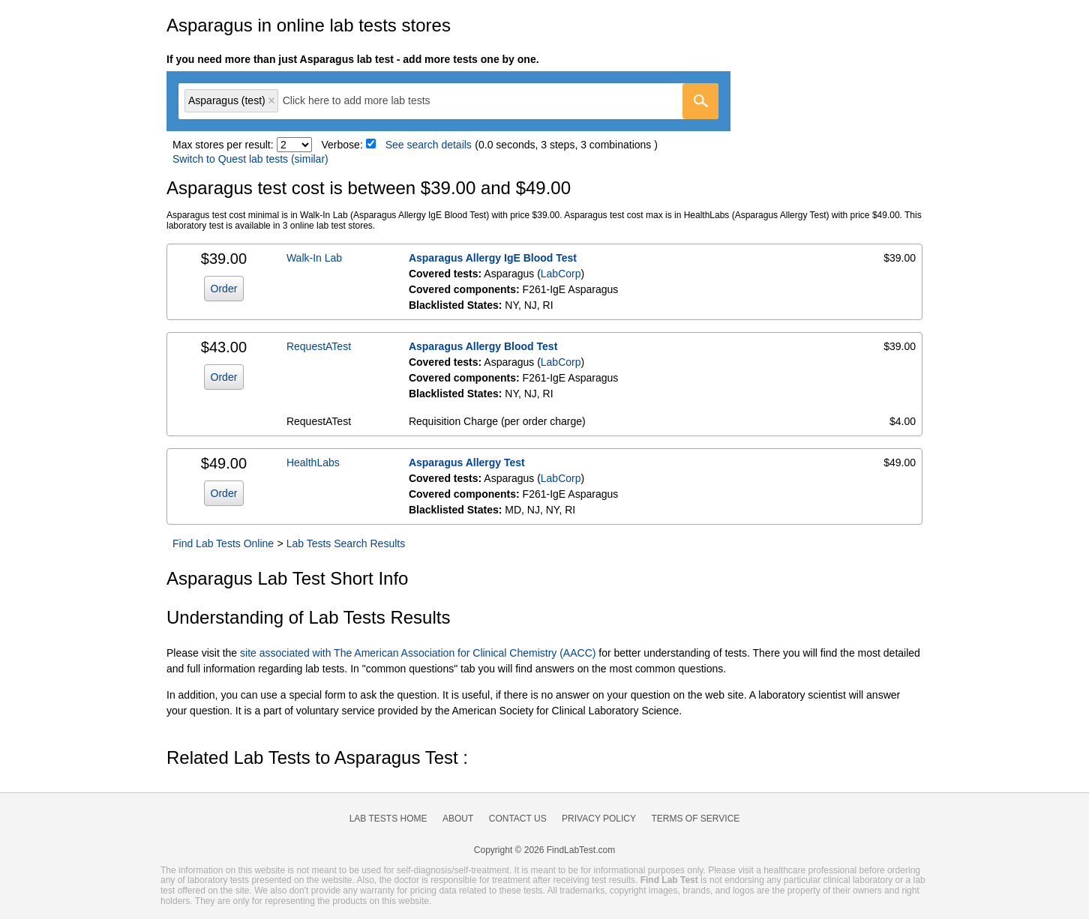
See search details (429, 145)
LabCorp (561, 274)
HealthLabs (313, 462)
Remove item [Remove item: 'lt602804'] (271, 100)
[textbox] (367, 100)
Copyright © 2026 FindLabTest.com (544, 850)
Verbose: (342, 145)
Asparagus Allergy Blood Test (483, 346)
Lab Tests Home (389, 818)
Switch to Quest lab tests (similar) (250, 159)
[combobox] (448, 101)
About (457, 818)
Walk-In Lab (314, 258)
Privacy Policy (599, 818)
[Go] (700, 101)
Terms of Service (696, 818)
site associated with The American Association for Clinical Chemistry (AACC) (418, 653)
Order (224, 289)
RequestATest (318, 346)
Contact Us (518, 818)
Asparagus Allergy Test (467, 462)
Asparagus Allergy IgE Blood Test (493, 258)
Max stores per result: (223, 145)
